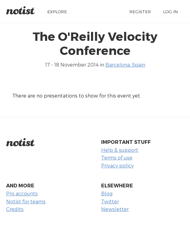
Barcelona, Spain (125, 64)
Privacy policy (117, 165)
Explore (57, 11)
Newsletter (115, 209)
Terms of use (116, 157)
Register (140, 11)
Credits (15, 209)
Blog (106, 193)
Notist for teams (26, 201)
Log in (170, 11)
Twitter (110, 201)
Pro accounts (22, 193)
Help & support (119, 150)
